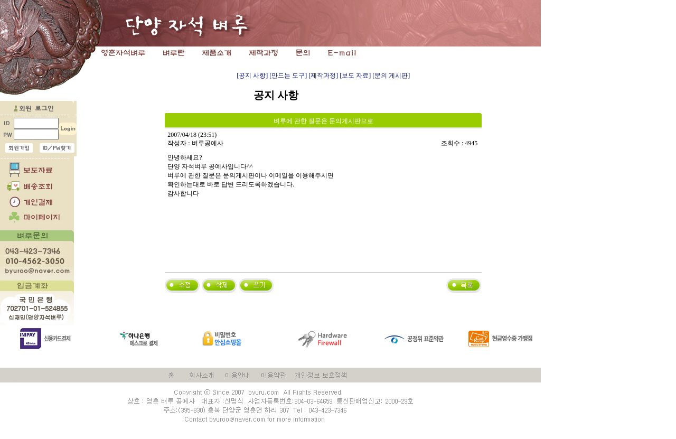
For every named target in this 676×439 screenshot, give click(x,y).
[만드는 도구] (288, 75)
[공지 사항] (252, 75)
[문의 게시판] (391, 75)
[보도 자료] (355, 75)
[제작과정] (323, 75)
